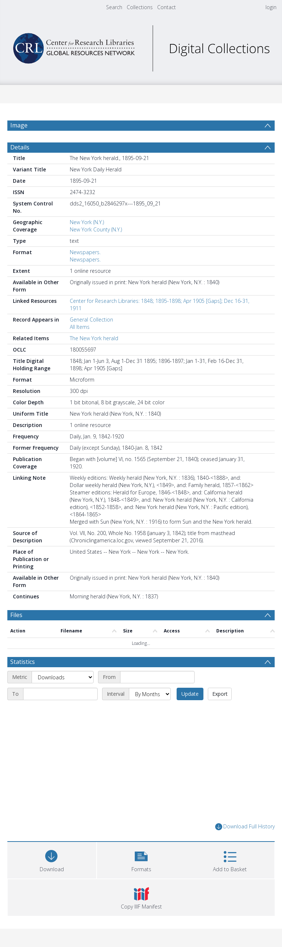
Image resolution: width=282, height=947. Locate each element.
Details (19, 147)
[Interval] (150, 694)
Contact (166, 7)
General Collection (91, 319)
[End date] (60, 694)
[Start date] (157, 677)
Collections (140, 7)
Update (190, 693)
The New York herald (94, 338)
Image (19, 125)
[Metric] (63, 677)
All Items (80, 326)
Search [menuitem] (114, 7)
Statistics (22, 662)
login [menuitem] (270, 7)
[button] (141, 859)
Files (16, 615)
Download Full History (245, 827)
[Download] (51, 859)
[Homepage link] (141, 46)
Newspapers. (85, 252)
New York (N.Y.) (87, 222)
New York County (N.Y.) (96, 229)
